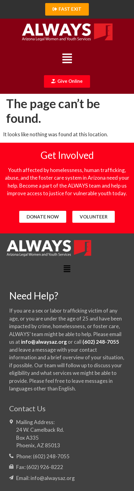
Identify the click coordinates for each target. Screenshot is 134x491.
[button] (67, 59)
